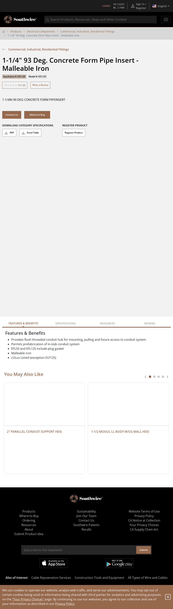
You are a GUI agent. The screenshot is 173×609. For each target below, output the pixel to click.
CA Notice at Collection (144, 520)
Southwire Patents (86, 525)
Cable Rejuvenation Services (51, 578)
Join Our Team (86, 516)
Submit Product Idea (28, 534)
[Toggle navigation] (166, 19)
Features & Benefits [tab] (23, 323)
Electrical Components (41, 31)
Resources (28, 525)
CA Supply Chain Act (144, 529)
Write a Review (40, 85)
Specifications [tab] (65, 323)
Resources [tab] (107, 323)
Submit (143, 550)
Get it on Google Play (119, 563)
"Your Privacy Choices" (28, 599)
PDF (9, 132)
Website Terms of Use (144, 511)
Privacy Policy (64, 604)
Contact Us (11, 114)
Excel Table (30, 132)
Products (15, 31)
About (29, 529)
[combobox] (100, 19)
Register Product (74, 132)
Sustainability (86, 511)
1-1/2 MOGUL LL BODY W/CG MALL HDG (120, 432)
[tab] (150, 376)
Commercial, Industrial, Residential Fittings (87, 31)
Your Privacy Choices (144, 525)
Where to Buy (37, 114)
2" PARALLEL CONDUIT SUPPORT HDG (34, 432)
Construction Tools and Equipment (99, 578)
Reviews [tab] (149, 323)
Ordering (29, 520)
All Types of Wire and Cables (148, 578)
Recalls (86, 529)
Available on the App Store (54, 563)
